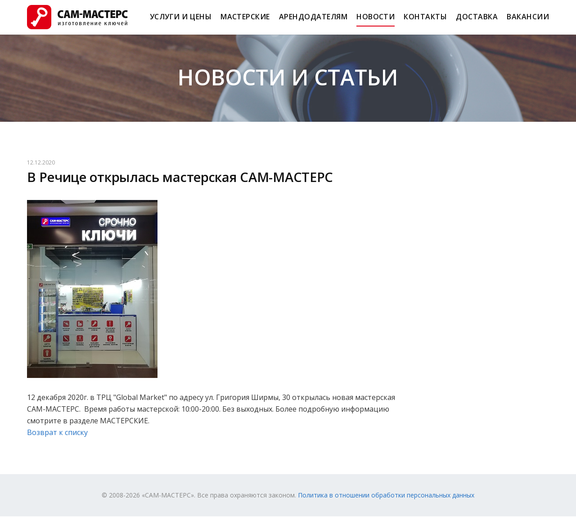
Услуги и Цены (181, 21)
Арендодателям (313, 21)
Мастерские (245, 21)
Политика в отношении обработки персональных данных (386, 502)
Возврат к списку (57, 440)
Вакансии (528, 21)
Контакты (425, 21)
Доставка (477, 21)
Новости (375, 21)
